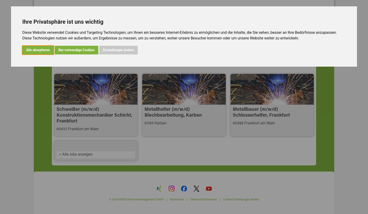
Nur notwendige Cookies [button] (76, 50)
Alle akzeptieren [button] (38, 50)
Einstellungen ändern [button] (118, 50)
